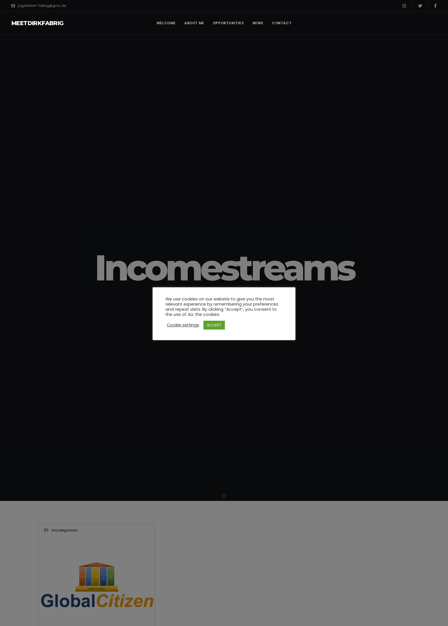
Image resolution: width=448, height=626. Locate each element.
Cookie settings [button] (183, 325)
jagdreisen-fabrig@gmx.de (38, 5)
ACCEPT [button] (214, 325)
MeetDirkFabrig (37, 23)
